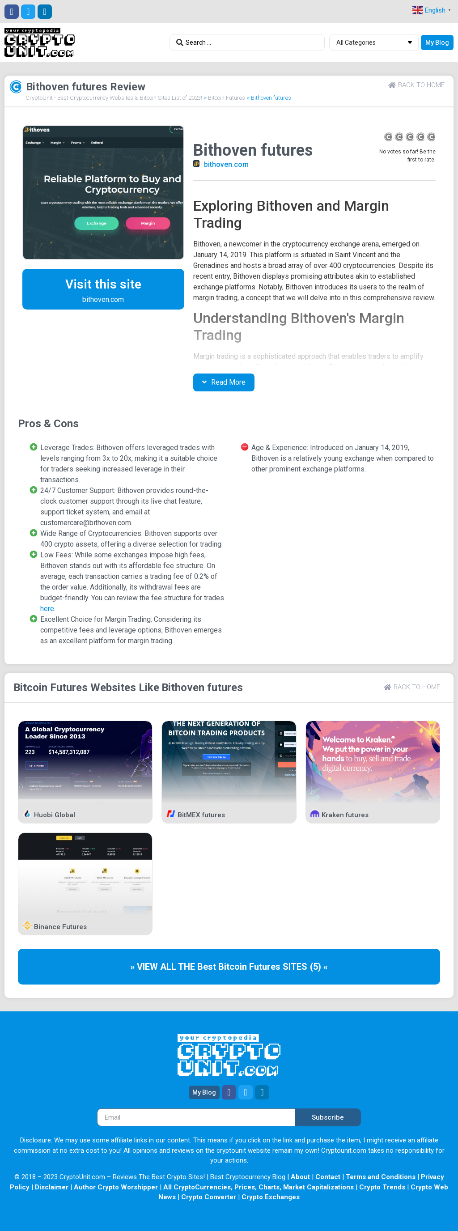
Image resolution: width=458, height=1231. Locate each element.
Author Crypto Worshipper (116, 1187)
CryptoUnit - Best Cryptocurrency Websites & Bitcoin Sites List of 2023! (113, 97)
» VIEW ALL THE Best (174, 966)
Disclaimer (51, 1187)
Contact (327, 1177)
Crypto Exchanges (271, 1197)
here (47, 608)
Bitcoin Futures (226, 97)
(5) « (319, 966)
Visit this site (103, 284)
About (300, 1177)
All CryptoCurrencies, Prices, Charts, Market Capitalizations (258, 1187)
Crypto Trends (382, 1187)
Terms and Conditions (381, 1177)
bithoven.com (226, 164)
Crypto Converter (208, 1197)
